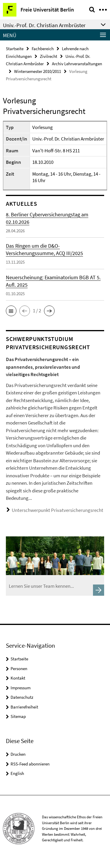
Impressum (21, 687)
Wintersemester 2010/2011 (37, 71)
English (17, 773)
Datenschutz (22, 697)
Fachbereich (43, 48)
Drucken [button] (18, 754)
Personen (19, 668)
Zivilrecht (48, 56)
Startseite (14, 48)
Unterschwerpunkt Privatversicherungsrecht (57, 510)
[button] (11, 311)
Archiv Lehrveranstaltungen (77, 63)
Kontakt (18, 678)
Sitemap (18, 716)
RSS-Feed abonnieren (30, 764)
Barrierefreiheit (24, 707)
